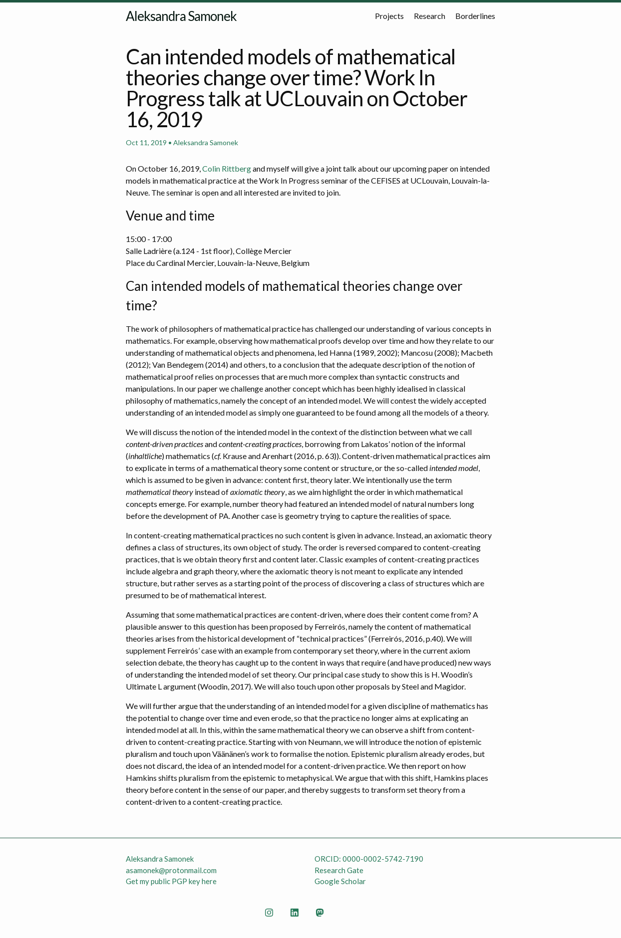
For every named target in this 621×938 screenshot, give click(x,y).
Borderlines (475, 15)
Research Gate (338, 870)
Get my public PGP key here (171, 881)
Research (429, 15)
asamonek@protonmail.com (171, 870)
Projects (389, 15)
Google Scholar (340, 881)
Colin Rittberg (226, 168)
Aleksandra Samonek (181, 16)
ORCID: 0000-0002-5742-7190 (368, 858)
